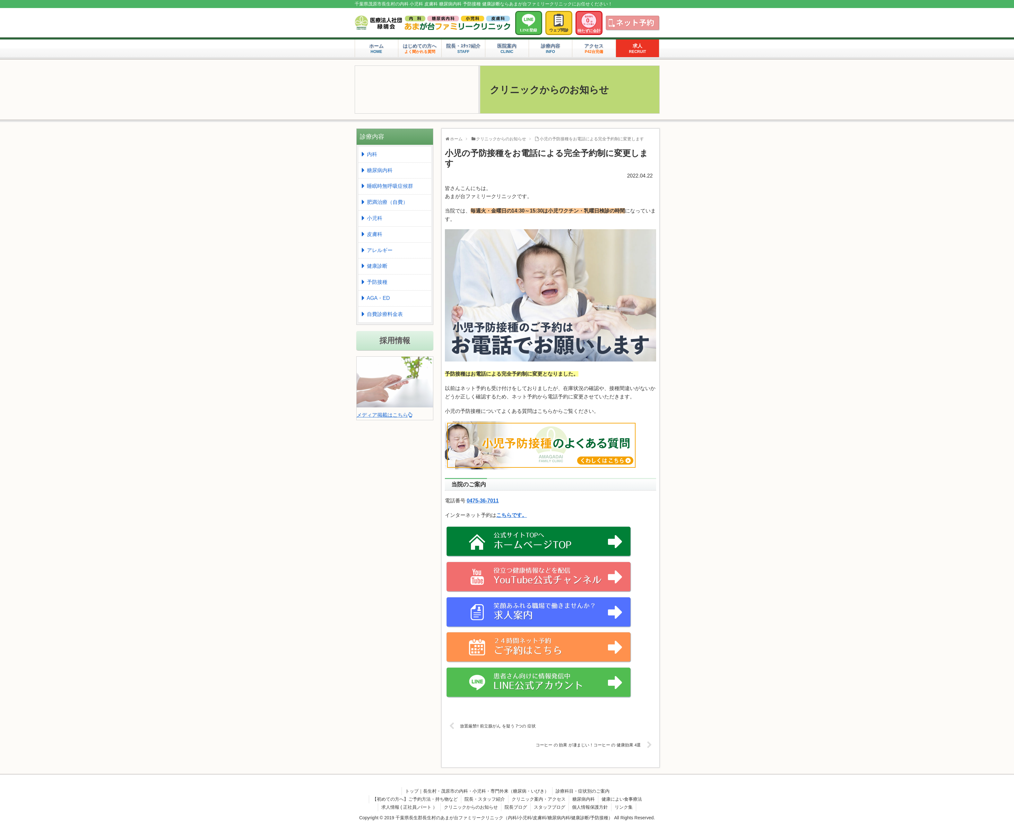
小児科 (374, 218)
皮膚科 (374, 234)
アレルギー (380, 250)
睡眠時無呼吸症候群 (390, 186)
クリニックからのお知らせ (471, 807)
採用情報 (394, 340)
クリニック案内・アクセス (539, 799)
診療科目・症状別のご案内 (583, 791)
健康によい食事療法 (622, 799)
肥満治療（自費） (387, 202)
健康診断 (377, 266)
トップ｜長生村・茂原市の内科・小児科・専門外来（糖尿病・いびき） (477, 791)
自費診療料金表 (385, 314)
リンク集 (624, 807)
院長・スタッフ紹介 (484, 799)
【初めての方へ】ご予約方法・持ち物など (415, 799)
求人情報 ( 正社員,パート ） (409, 807)
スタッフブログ (549, 807)
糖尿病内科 (380, 170)
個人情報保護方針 (590, 807)
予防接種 (377, 282)
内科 (372, 154)
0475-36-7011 (483, 500)
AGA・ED (378, 298)
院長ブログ (516, 807)
